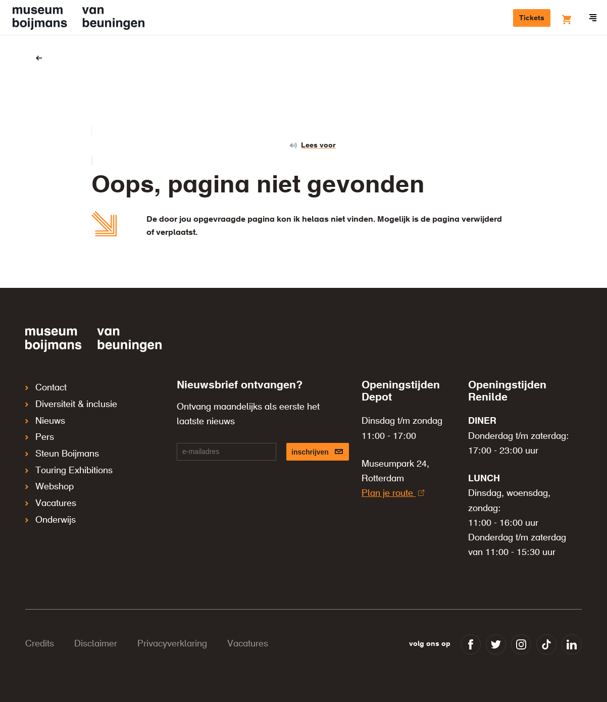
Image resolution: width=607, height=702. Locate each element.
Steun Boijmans (62, 443)
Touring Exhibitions (69, 457)
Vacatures (50, 485)
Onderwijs (50, 500)
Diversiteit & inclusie (71, 401)
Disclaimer (95, 643)
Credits (39, 643)
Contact (46, 386)
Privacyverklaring (172, 643)
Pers (39, 429)
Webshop (49, 471)
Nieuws (45, 415)
